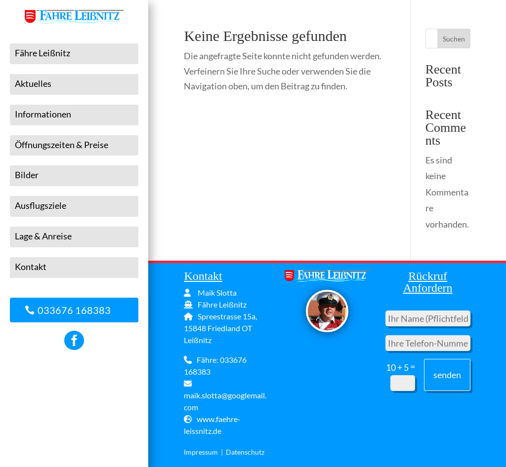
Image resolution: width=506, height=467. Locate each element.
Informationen (43, 114)
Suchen (454, 39)
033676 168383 (74, 310)
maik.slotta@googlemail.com (225, 396)
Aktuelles (33, 84)
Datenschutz (245, 452)
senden (447, 374)
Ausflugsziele (40, 206)
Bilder (27, 175)
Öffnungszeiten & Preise (61, 145)
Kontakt (30, 267)
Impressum (201, 452)
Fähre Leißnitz (42, 53)
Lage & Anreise (43, 236)
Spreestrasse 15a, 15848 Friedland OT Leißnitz (220, 328)
